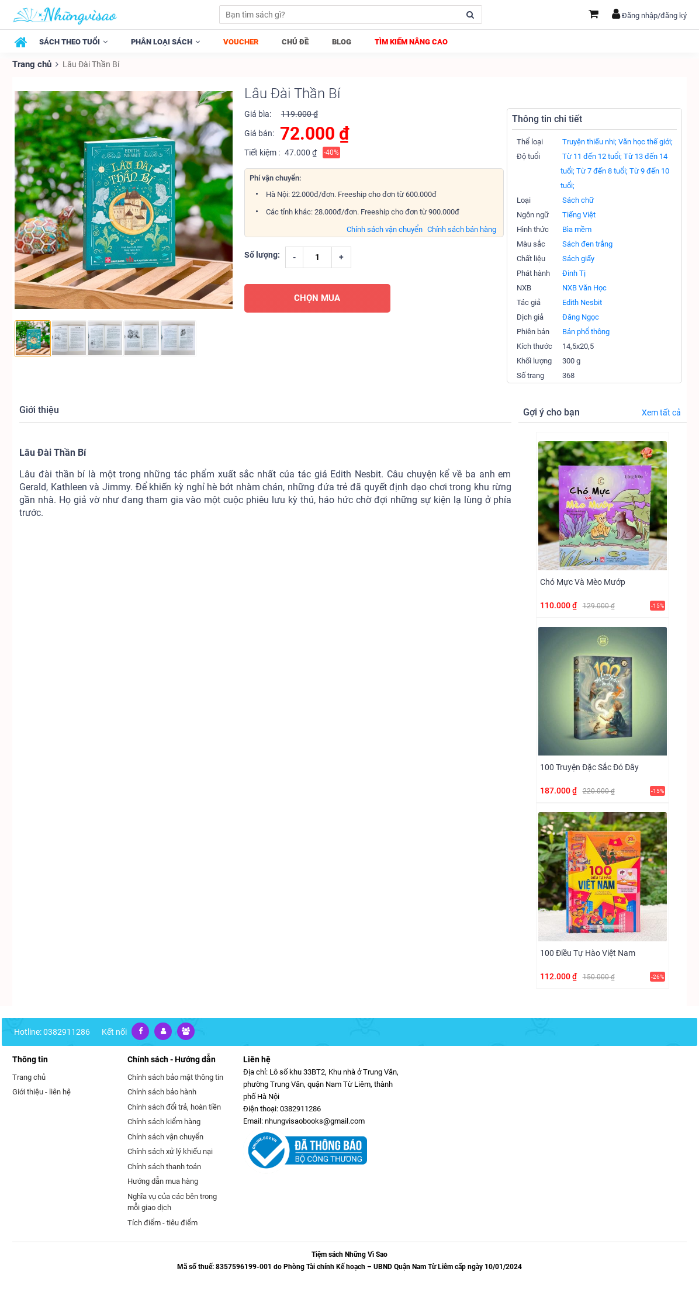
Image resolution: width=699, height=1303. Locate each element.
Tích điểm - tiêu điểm (162, 1222)
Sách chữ (578, 199)
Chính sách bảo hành (161, 1091)
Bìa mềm (576, 228)
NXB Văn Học (584, 287)
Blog (341, 41)
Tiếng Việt (579, 214)
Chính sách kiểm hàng (163, 1121)
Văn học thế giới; (645, 141)
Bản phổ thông (586, 331)
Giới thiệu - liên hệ (41, 1091)
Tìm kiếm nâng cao (411, 41)
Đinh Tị (574, 272)
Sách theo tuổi (73, 41)
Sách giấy (578, 258)
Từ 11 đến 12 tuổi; (592, 155)
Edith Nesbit (582, 301)
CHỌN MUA (317, 297)
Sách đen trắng (587, 243)
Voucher (240, 41)
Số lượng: (262, 254)
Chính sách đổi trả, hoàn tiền (174, 1106)
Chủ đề (295, 41)
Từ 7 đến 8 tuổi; (602, 170)
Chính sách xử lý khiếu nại (170, 1150)
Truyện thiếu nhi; (589, 141)
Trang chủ (31, 64)
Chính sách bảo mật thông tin (175, 1076)
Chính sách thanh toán (164, 1166)
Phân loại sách (165, 41)
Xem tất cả (661, 412)
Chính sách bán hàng (461, 228)
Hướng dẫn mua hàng (162, 1180)
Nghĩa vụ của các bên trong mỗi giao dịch (172, 1201)
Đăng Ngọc (580, 316)
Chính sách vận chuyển (385, 228)
